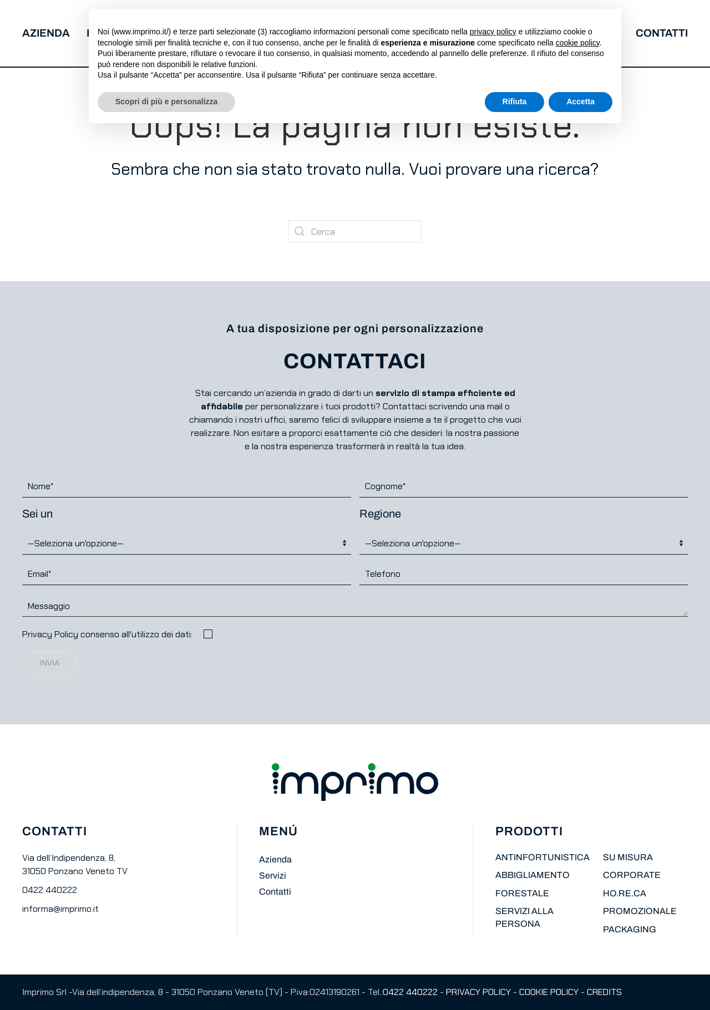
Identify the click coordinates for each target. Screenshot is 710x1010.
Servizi (272, 875)
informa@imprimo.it (60, 909)
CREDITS (604, 992)
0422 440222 (49, 890)
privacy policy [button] (493, 31)
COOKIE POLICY (549, 992)
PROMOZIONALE (640, 911)
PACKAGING (629, 929)
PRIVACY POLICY (478, 992)
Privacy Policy (50, 634)
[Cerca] (355, 231)
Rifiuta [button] (515, 101)
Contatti (662, 33)
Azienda (46, 33)
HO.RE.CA (624, 893)
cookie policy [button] (578, 42)
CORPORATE (632, 875)
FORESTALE (522, 893)
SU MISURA (628, 857)
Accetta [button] (580, 101)
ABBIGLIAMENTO (532, 875)
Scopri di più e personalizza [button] (166, 101)
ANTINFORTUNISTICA (542, 857)
